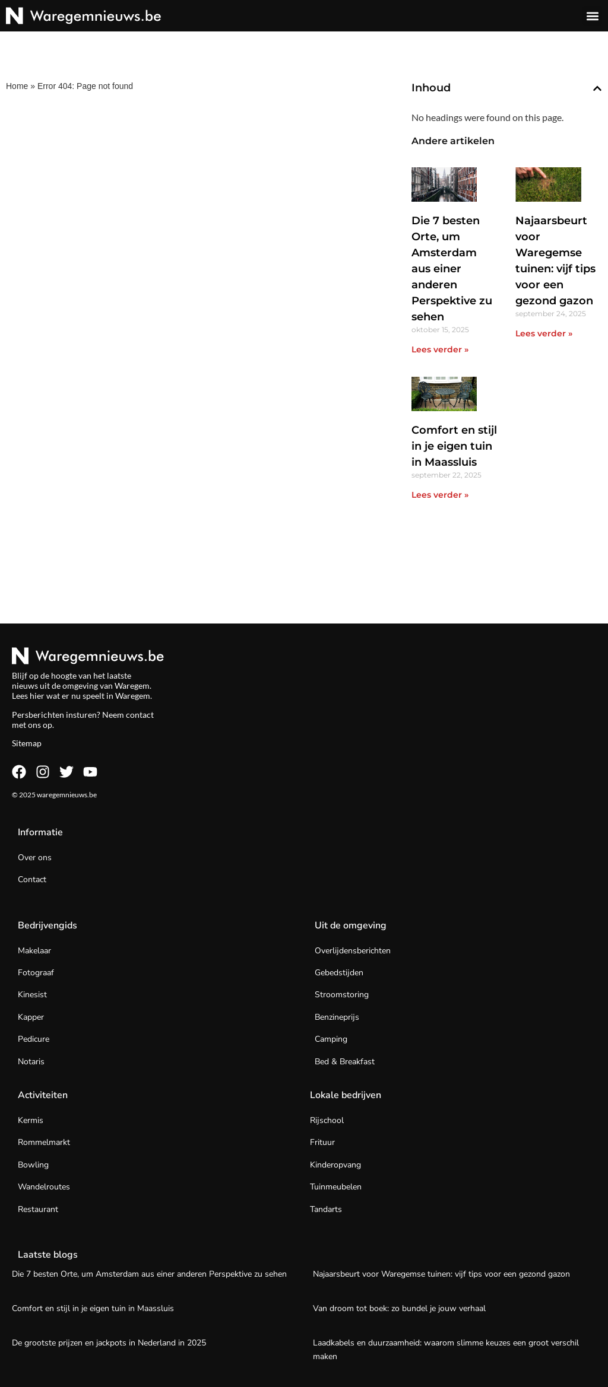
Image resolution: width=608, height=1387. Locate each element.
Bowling (33, 1164)
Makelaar (34, 950)
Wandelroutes (44, 1186)
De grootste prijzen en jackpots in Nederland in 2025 (109, 1342)
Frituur (322, 1142)
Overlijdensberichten (353, 950)
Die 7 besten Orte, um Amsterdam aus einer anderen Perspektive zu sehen (451, 268)
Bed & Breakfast (345, 1061)
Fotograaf (36, 972)
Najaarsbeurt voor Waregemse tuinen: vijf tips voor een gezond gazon (441, 1274)
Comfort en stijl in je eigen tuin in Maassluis (454, 446)
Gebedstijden (339, 972)
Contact (32, 879)
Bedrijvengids (47, 925)
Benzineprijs (337, 1017)
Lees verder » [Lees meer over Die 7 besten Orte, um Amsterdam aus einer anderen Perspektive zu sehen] (439, 349)
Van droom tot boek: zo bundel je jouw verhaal (399, 1308)
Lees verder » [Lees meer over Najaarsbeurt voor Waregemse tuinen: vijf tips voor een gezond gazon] (543, 333)
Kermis (30, 1120)
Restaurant (38, 1209)
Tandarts (326, 1209)
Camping (331, 1039)
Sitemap (27, 743)
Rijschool (327, 1120)
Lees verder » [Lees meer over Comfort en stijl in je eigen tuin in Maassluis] (439, 494)
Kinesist (32, 994)
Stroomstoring (342, 994)
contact (140, 715)
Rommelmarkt (44, 1142)
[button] (592, 16)
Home (17, 86)
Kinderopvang (335, 1164)
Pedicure (33, 1039)
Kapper (31, 1017)
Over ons (35, 857)
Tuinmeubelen (336, 1186)
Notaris (31, 1061)
